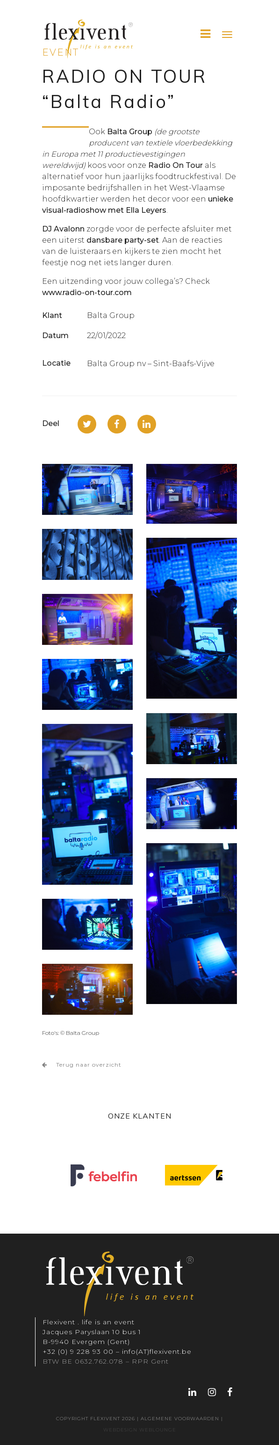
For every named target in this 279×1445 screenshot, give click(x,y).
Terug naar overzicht (82, 1064)
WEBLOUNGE (156, 1430)
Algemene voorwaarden (180, 1419)
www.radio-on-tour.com (87, 292)
